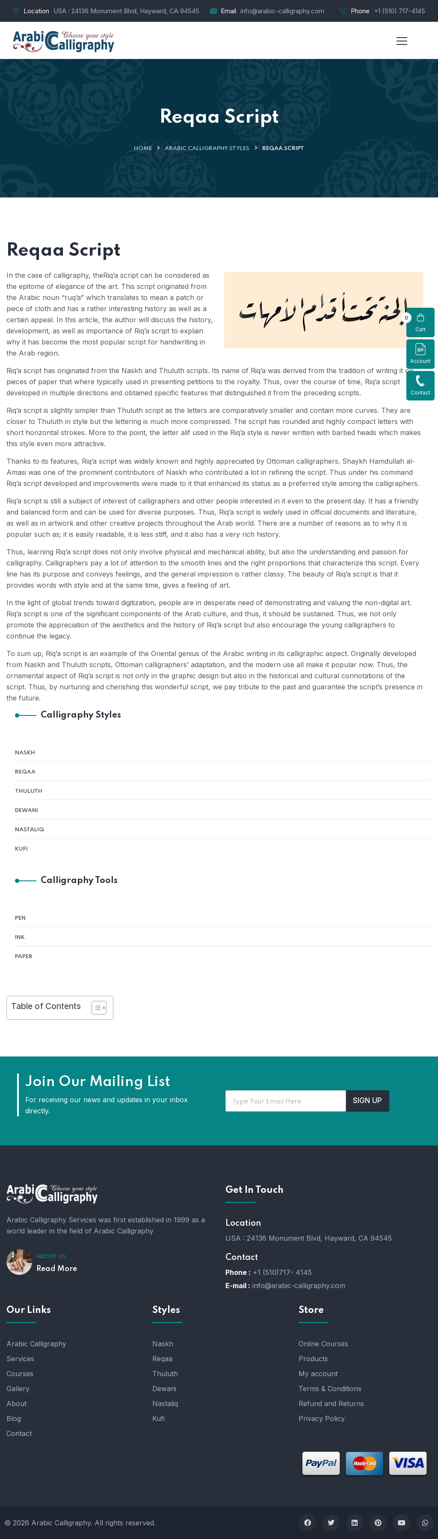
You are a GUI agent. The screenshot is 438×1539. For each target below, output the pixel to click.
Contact (420, 385)
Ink (20, 937)
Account (420, 353)
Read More (56, 1269)
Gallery (18, 1388)
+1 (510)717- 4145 (282, 1272)
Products (313, 1358)
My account (318, 1373)
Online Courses (323, 1343)
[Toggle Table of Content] (94, 1007)
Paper (24, 956)
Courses (19, 1373)
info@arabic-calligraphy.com (282, 11)
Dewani (26, 810)
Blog (13, 1418)
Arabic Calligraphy (36, 1343)
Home (143, 148)
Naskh (25, 753)
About (16, 1403)
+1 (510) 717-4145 (399, 11)
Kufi (21, 849)
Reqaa (25, 772)
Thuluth (28, 791)
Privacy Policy (322, 1418)
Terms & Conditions (330, 1388)
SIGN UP (367, 1100)
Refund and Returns (331, 1403)
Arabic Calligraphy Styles (207, 148)
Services (20, 1358)
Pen (20, 918)
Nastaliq (29, 830)
